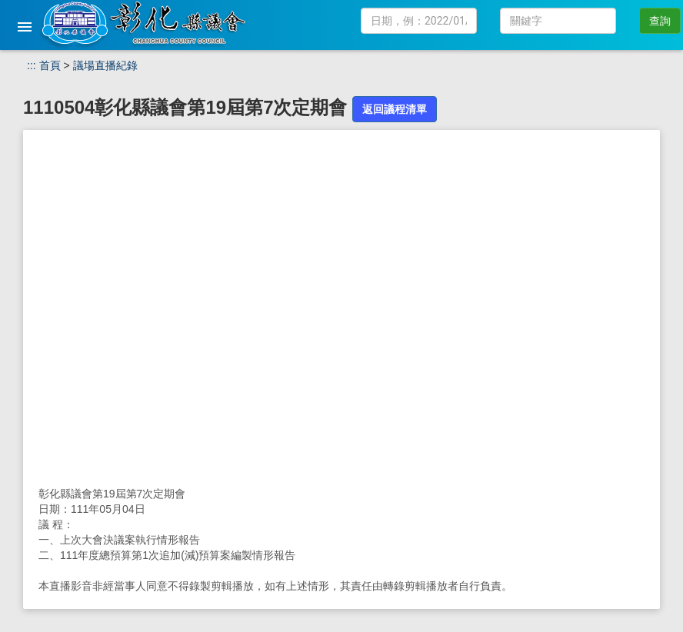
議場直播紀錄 (105, 65)
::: (31, 65)
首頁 (50, 65)
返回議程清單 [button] (394, 109)
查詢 (660, 21)
